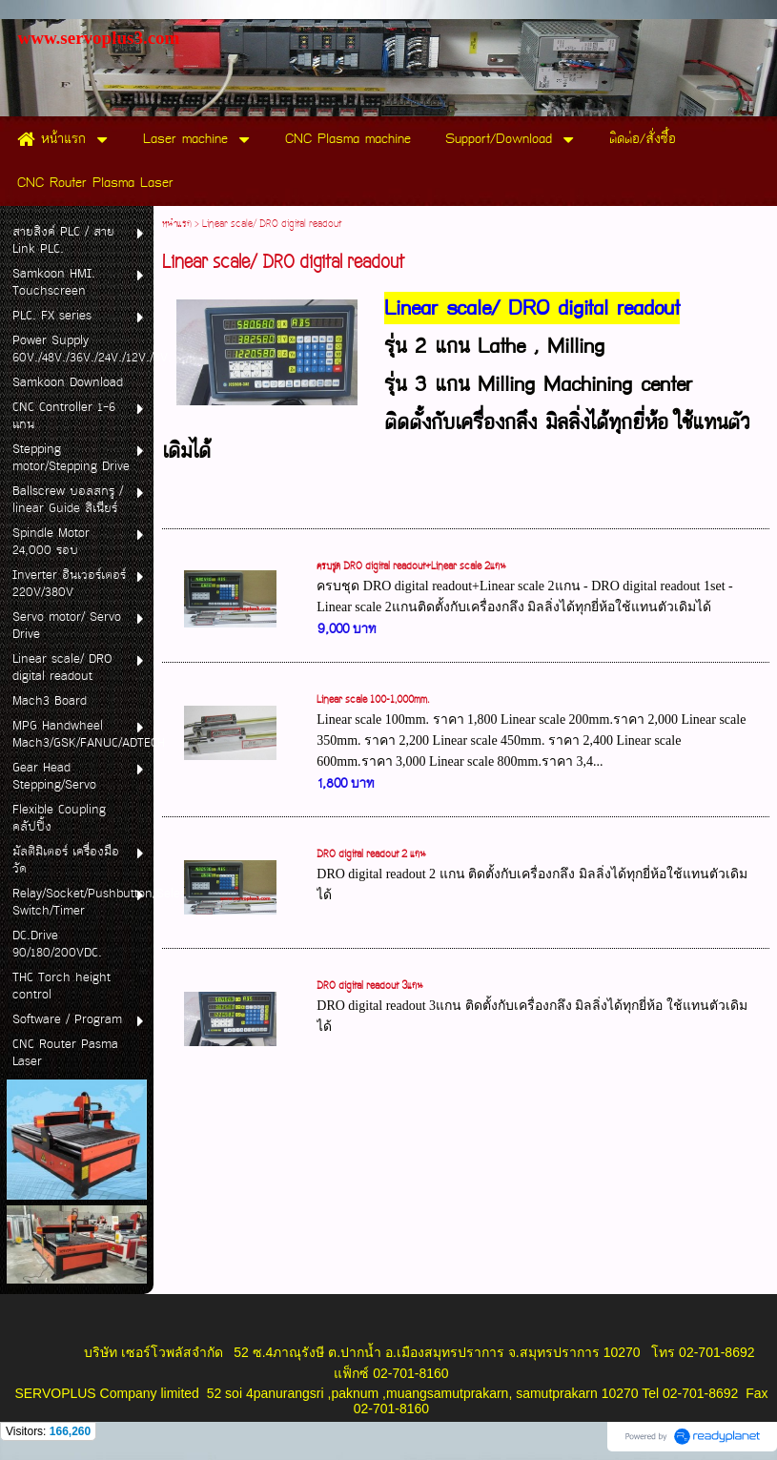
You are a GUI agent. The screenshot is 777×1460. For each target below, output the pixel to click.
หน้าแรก (177, 224)
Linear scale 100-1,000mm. (373, 700)
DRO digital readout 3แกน (370, 986)
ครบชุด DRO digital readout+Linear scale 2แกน (411, 566)
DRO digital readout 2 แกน (371, 854)
